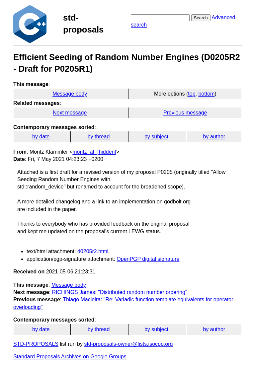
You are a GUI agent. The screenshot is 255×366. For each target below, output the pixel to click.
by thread (99, 136)
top (191, 94)
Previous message (185, 112)
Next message (70, 112)
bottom (206, 94)
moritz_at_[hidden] (94, 152)
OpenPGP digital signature (148, 259)
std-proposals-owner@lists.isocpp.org (128, 344)
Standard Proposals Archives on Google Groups (70, 356)
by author (214, 136)
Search (201, 17)
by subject (156, 136)
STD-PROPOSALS (35, 344)
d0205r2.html (92, 251)
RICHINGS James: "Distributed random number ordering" (119, 292)
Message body (69, 94)
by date (40, 136)
